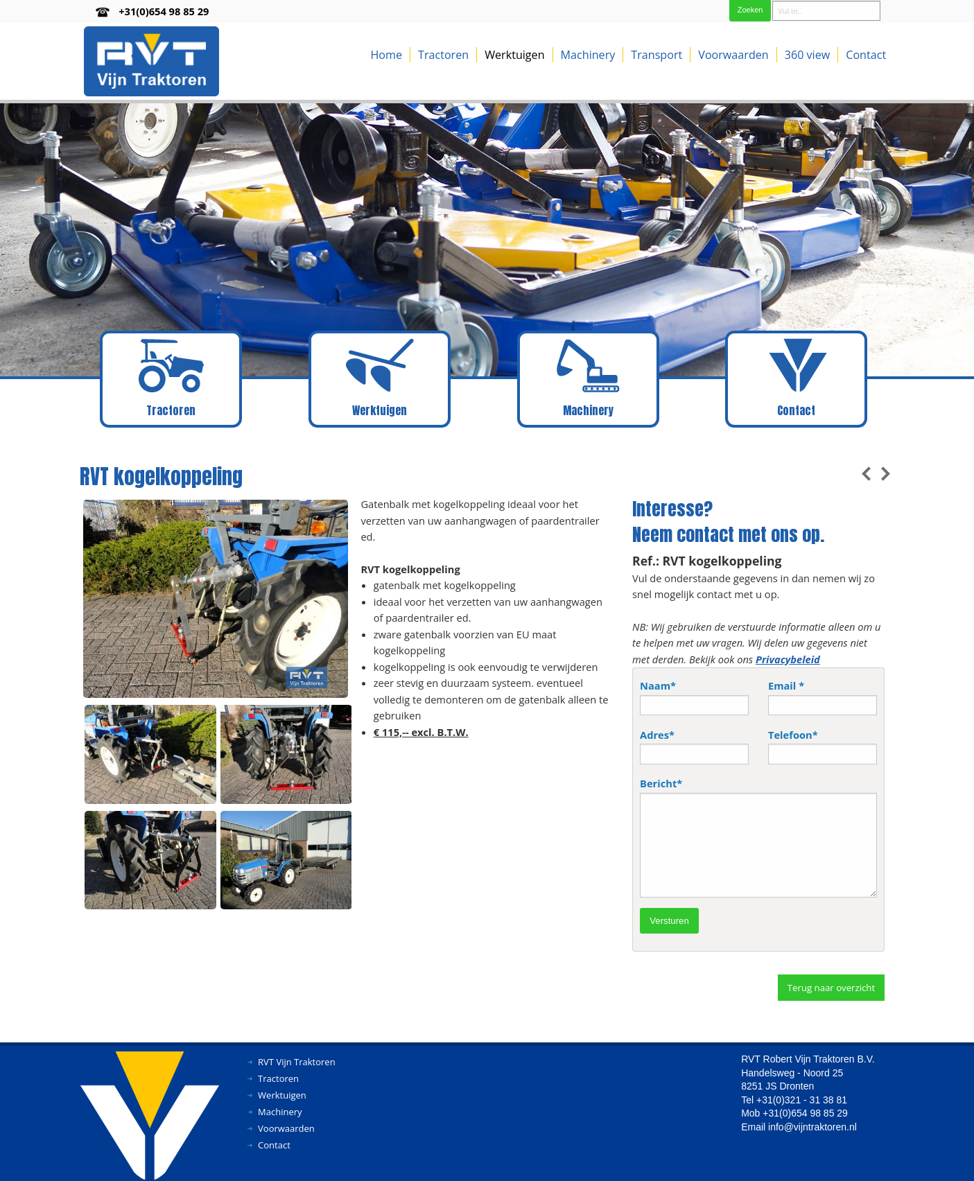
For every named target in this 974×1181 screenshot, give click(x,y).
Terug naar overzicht (831, 987)
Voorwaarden (733, 54)
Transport (656, 54)
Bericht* (758, 837)
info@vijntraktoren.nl (812, 1126)
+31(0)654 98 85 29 (164, 11)
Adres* (694, 746)
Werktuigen (514, 54)
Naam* (694, 697)
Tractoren (443, 54)
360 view (807, 54)
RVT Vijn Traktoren (297, 1062)
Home (386, 54)
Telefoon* (822, 746)
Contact (866, 54)
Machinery (588, 54)
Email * (822, 697)
